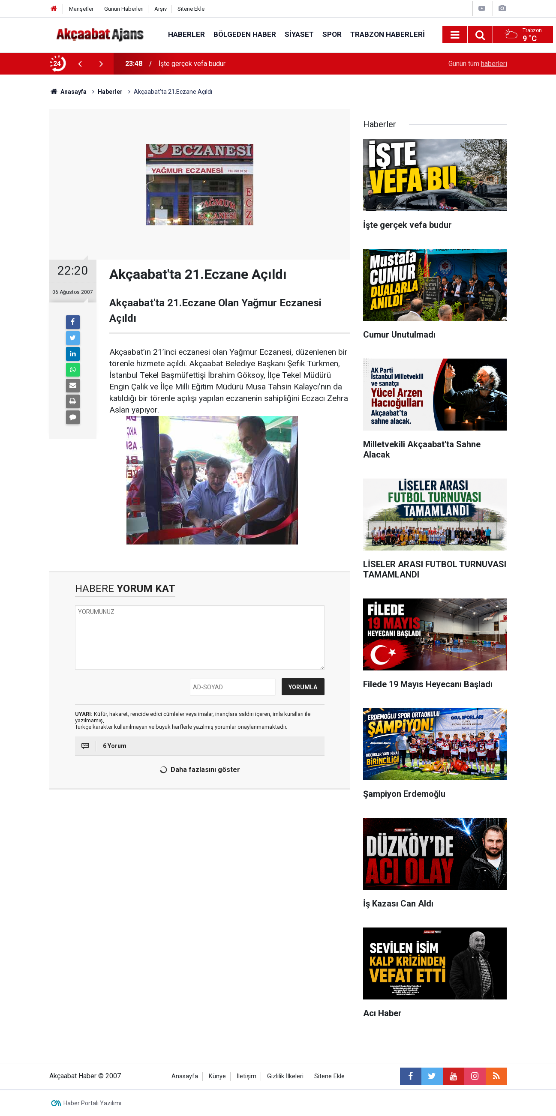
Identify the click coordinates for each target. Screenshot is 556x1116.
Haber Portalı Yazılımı (92, 1103)
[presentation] (80, 64)
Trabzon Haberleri (387, 34)
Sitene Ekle (190, 9)
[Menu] (455, 35)
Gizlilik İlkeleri (285, 1076)
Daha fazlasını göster (198, 769)
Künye (217, 1076)
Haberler (186, 34)
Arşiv (160, 9)
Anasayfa (184, 1076)
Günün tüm (477, 64)
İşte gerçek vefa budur (192, 64)
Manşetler (81, 9)
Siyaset (299, 34)
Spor (332, 34)
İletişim (246, 1076)
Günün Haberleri (124, 9)
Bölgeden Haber (244, 34)
